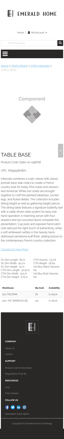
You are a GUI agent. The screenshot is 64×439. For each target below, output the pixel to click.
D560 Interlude (40, 65)
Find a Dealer (12, 403)
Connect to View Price (14, 259)
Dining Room (20, 65)
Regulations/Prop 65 (15, 384)
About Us (10, 358)
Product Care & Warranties (18, 378)
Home (20, 32)
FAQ (7, 397)
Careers (9, 364)
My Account (37, 32)
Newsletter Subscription (17, 424)
